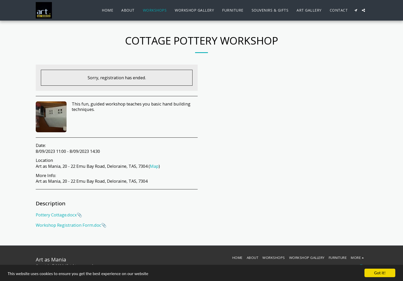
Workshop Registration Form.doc (68, 225)
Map (154, 166)
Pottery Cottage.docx (56, 215)
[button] (355, 10)
